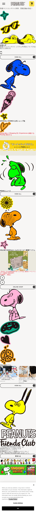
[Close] (34, 485)
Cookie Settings (18, 503)
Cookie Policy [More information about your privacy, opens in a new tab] (13, 499)
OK (18, 509)
